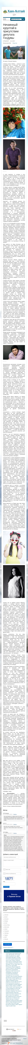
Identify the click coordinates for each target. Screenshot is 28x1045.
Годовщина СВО (9, 970)
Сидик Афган (17, 964)
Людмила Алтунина (10, 981)
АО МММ (18, 985)
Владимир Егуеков (14, 980)
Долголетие (8, 969)
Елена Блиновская (10, 983)
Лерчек (7, 985)
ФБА (16, 981)
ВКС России (18, 979)
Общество (14, 43)
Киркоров (20, 984)
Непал (5, 929)
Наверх (25, 1038)
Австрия (5, 915)
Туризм (7, 999)
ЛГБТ (7, 961)
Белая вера (16, 1003)
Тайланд (5, 933)
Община (13, 966)
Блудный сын (18, 977)
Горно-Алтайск (9, 987)
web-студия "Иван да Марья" (15, 1043)
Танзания (6, 931)
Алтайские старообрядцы (15, 968)
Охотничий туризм (10, 958)
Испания (5, 919)
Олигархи (8, 991)
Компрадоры (9, 972)
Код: (4, 881)
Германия (18, 960)
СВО (10, 954)
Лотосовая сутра (10, 1003)
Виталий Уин (9, 1004)
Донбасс (13, 954)
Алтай (7, 953)
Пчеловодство (15, 972)
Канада (5, 921)
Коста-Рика (6, 925)
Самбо (16, 1004)
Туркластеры (12, 953)
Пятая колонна (16, 970)
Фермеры (11, 962)
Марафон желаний (13, 984)
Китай (5, 923)
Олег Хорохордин (13, 965)
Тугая (14, 987)
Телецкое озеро (9, 976)
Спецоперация (14, 969)
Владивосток (13, 988)
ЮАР (5, 937)
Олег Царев (16, 956)
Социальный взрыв (14, 1000)
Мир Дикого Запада (15, 957)
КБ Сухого (19, 981)
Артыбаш (15, 976)
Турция (5, 935)
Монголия (6, 927)
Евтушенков (11, 956)
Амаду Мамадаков (13, 1001)
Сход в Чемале (12, 960)
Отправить (6, 886)
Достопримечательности (11, 996)
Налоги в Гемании (12, 961)
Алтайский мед (9, 973)
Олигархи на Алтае (14, 989)
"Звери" (14, 985)
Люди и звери (9, 979)
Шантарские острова (10, 977)
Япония (5, 939)
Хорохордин (8, 957)
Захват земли (9, 995)
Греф (7, 956)
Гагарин (14, 979)
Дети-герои (13, 1005)
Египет (5, 917)
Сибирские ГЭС (14, 991)
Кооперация (8, 966)
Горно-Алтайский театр (14, 997)
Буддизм (20, 1001)
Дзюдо (13, 1004)
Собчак (11, 985)
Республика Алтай (17, 962)
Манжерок (20, 976)
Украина (8, 980)
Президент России (10, 964)
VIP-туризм (17, 954)
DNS (17, 988)
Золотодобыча (15, 995)
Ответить (15, 814)
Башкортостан (18, 993)
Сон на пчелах (15, 975)
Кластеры (11, 999)
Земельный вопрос (10, 993)
